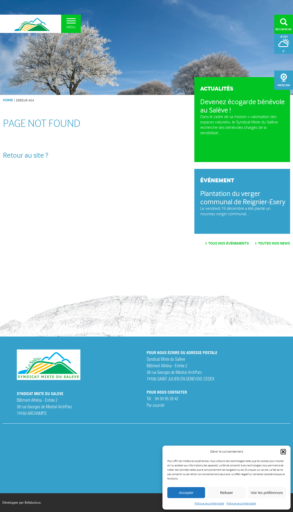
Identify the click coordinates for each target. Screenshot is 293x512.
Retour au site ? (25, 155)
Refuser (226, 493)
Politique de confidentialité (209, 503)
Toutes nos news (274, 243)
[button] (283, 451)
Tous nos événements (228, 243)
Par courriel (155, 404)
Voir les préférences (267, 493)
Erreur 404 (25, 100)
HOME (8, 100)
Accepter (186, 493)
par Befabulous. (30, 502)
